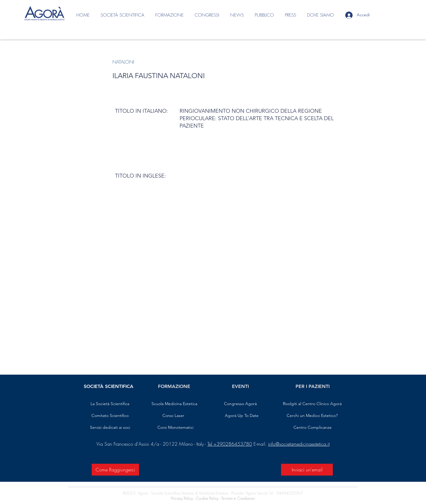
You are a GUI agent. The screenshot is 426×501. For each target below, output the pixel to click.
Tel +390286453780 (229, 444)
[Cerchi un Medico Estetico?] (312, 416)
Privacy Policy (182, 498)
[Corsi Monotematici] (175, 428)
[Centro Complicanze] (312, 428)
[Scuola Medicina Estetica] (174, 404)
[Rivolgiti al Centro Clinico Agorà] (312, 404)
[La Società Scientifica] (110, 404)
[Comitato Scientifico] (110, 416)
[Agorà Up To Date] (242, 416)
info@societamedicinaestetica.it (299, 444)
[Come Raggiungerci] (115, 470)
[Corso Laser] (173, 416)
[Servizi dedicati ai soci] (110, 428)
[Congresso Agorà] (240, 404)
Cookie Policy (208, 498)
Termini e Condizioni (238, 498)
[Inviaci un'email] (307, 470)
